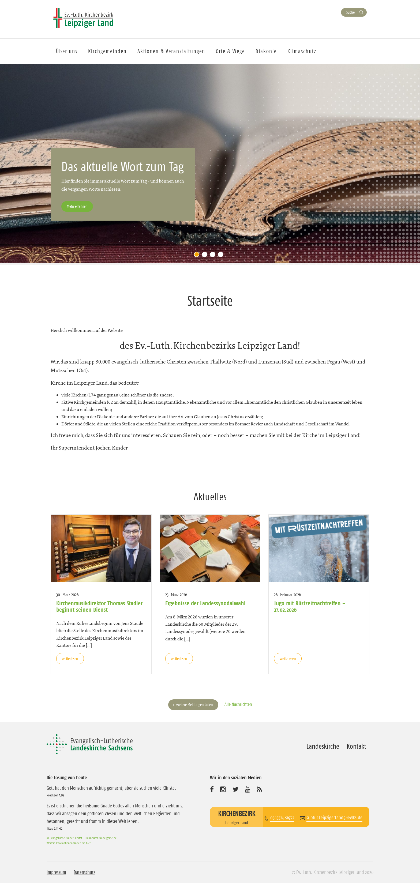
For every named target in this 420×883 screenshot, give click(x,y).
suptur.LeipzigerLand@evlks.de (334, 818)
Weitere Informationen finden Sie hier (69, 843)
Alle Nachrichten (238, 704)
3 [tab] (214, 256)
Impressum (56, 872)
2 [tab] (206, 256)
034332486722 (282, 818)
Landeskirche (322, 746)
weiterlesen (70, 658)
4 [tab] (222, 256)
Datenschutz (84, 872)
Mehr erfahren (77, 206)
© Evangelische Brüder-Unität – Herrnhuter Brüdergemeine (82, 838)
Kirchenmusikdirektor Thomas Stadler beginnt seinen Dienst (99, 606)
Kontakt (356, 746)
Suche (350, 12)
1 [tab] (198, 256)
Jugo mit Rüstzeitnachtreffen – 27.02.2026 (310, 606)
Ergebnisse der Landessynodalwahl (205, 603)
